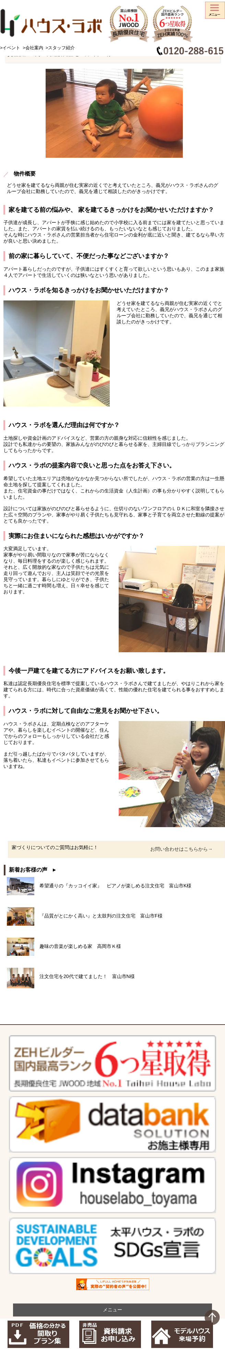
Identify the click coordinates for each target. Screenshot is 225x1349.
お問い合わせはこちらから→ (181, 849)
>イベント (10, 48)
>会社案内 (33, 48)
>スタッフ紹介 (60, 48)
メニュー (112, 1309)
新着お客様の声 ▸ (32, 870)
